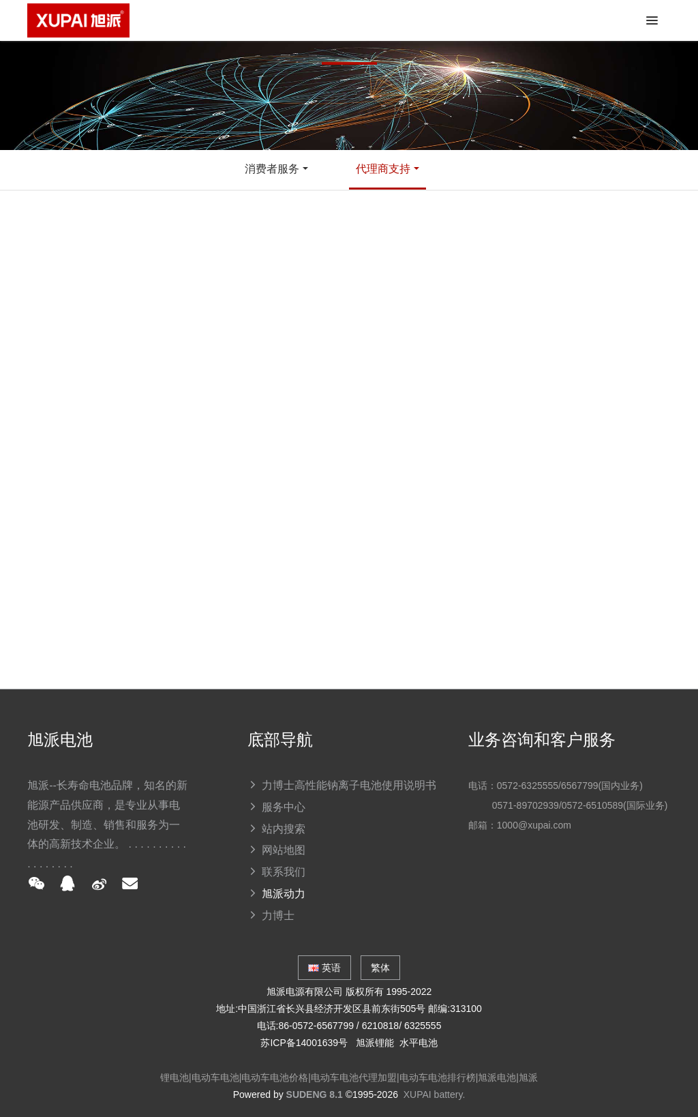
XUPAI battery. (435, 1094)
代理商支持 (383, 169)
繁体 (380, 967)
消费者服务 (272, 169)
